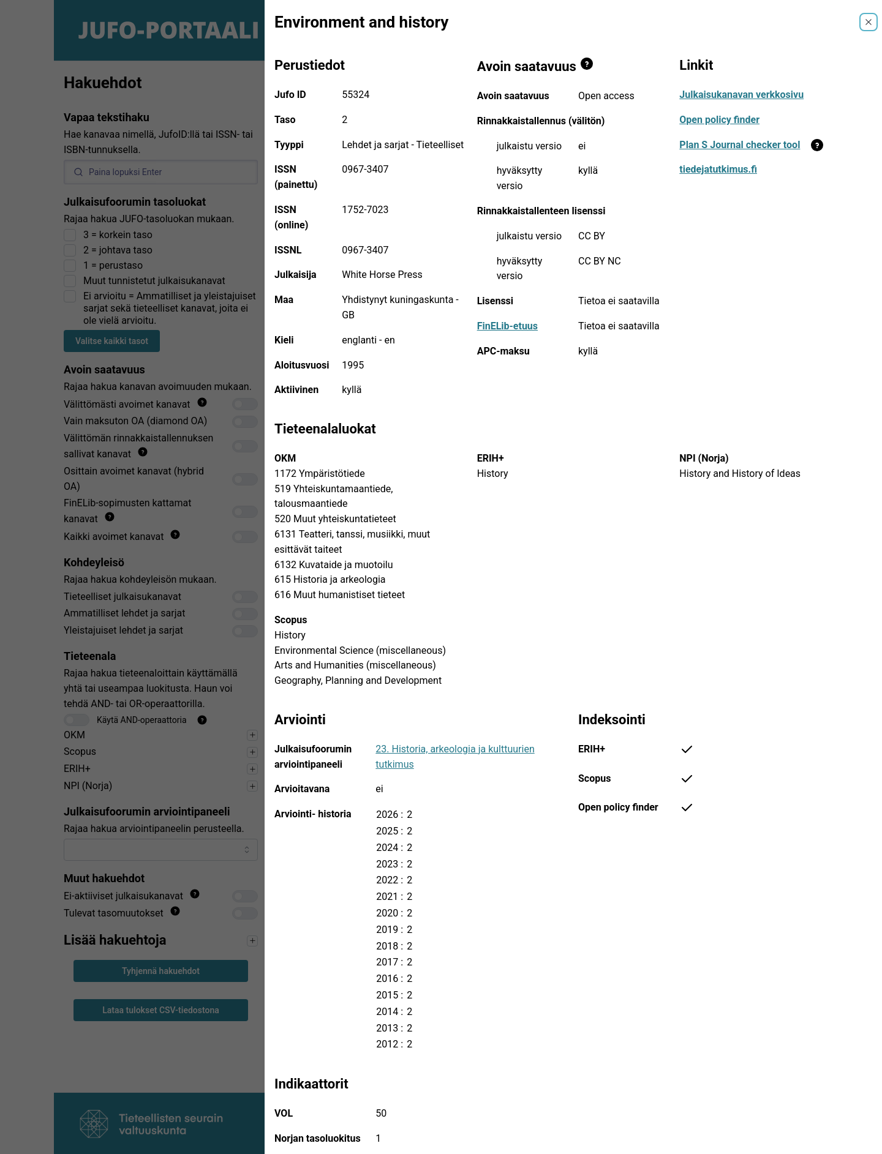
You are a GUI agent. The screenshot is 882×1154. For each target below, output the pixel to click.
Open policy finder (719, 120)
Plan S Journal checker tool (739, 145)
